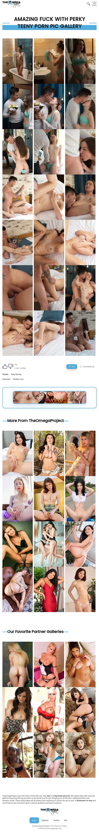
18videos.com (18, 379)
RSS (65, 820)
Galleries (44, 820)
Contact (56, 820)
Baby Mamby (16, 374)
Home (34, 820)
